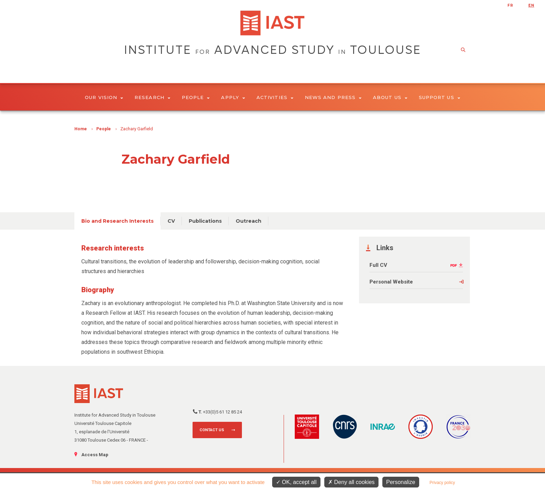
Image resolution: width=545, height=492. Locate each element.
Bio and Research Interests (117, 221)
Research (152, 97)
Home (80, 128)
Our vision (104, 97)
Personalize (400, 482)
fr (510, 5)
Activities (275, 97)
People (196, 97)
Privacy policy (442, 482)
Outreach (248, 221)
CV (171, 221)
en (531, 5)
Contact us (212, 430)
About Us (390, 97)
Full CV (378, 265)
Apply (233, 97)
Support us (439, 97)
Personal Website (391, 282)
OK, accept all (296, 482)
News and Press (333, 97)
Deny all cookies (351, 482)
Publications (205, 221)
